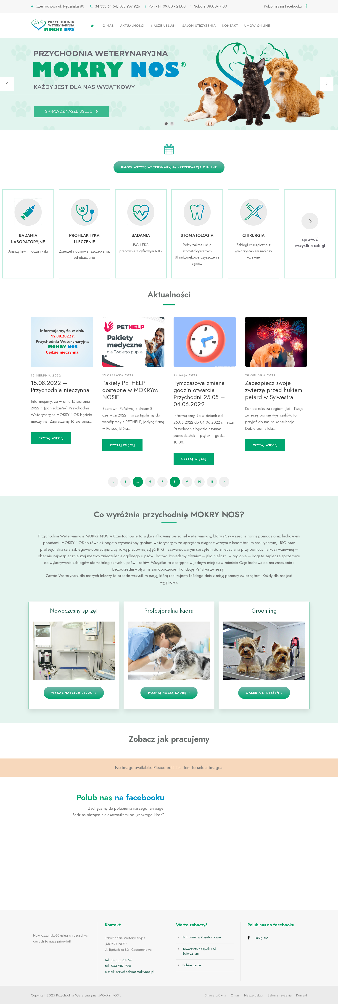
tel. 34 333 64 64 (118, 960)
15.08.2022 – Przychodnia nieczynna (60, 386)
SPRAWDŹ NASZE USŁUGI (71, 111)
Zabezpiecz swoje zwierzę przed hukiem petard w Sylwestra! (273, 390)
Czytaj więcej (50, 438)
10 (199, 481)
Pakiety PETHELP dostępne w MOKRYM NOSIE (130, 390)
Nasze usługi (163, 25)
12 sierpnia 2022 (46, 375)
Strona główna (215, 995)
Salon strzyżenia (199, 25)
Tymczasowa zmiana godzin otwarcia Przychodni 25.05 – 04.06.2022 (199, 394)
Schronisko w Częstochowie (201, 937)
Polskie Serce (191, 965)
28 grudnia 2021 (260, 375)
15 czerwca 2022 (118, 375)
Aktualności (132, 25)
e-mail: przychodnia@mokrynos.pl (129, 971)
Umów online (257, 25)
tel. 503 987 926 (118, 966)
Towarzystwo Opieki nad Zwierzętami (199, 951)
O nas (108, 25)
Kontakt (230, 25)
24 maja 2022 (186, 375)
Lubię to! (261, 938)
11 (211, 481)
